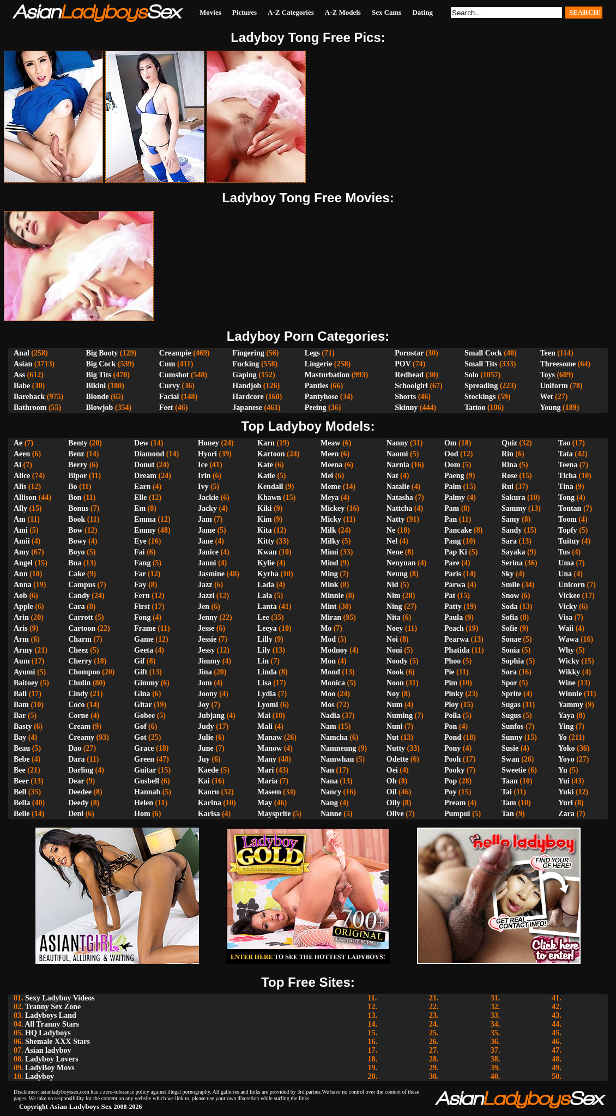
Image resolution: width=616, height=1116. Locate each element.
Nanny (397, 443)
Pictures (244, 12)
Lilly (265, 639)
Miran (331, 617)
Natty (395, 519)
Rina (509, 465)
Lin (263, 661)
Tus (564, 552)
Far (140, 574)
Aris (21, 628)
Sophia (513, 661)
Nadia (330, 715)
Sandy (512, 530)
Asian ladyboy (48, 1050)
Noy (393, 694)
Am (20, 519)
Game (144, 639)
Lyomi (267, 705)
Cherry (80, 661)
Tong (566, 497)
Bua (74, 563)
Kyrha (268, 574)
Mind (330, 563)
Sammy (514, 508)
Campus (81, 585)
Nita (393, 617)
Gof (140, 726)
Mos (328, 705)
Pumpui (457, 814)
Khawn (269, 497)
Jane (205, 541)
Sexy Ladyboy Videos (60, 998)
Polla (452, 715)
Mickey (333, 508)
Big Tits (99, 375)
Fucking (245, 364)
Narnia (397, 465)
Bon (74, 497)
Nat (392, 476)
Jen (203, 606)
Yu (562, 770)
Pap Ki (455, 552)
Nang (329, 803)
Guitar (145, 770)
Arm (21, 639)
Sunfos (512, 726)
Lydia (266, 694)
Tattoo (474, 407)
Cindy (78, 694)
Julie (206, 737)
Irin (204, 476)
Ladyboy (39, 1076)
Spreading (481, 386)
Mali (265, 726)
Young (550, 407)
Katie (266, 476)
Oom (452, 465)
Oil (391, 792)
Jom (205, 683)
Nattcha (399, 508)
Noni (394, 650)
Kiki (264, 508)
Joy (203, 705)
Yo (562, 737)
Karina (209, 803)
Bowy (77, 541)
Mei (327, 476)
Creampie (175, 353)
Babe (22, 386)
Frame (145, 628)
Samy (511, 519)
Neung (397, 574)
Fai (139, 552)
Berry (77, 465)
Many (266, 759)
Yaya (566, 715)
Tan (508, 814)
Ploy (451, 705)
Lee (263, 617)
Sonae (511, 639)
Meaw (331, 443)
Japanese (247, 407)
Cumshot (174, 375)
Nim (393, 596)
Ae (18, 443)
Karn (266, 443)
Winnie (570, 694)
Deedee (80, 792)
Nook (395, 672)
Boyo (76, 552)
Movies (210, 12)
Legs (312, 353)
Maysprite (274, 814)
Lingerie (319, 364)
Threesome (558, 364)
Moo (328, 694)
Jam (205, 519)
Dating (422, 12)
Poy (450, 792)
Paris (452, 574)
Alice (22, 476)
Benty (77, 443)
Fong (142, 617)
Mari (265, 770)
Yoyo (566, 759)
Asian (23, 364)
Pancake (458, 530)
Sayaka (514, 552)
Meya (330, 497)
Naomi (397, 454)
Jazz (205, 585)
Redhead (409, 375)
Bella (22, 803)
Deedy (78, 803)
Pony (452, 748)
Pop (450, 781)
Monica (333, 683)
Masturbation (327, 375)
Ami (21, 530)
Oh (391, 781)
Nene (394, 552)
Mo (326, 628)
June (206, 748)
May (264, 803)
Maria (267, 781)
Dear (76, 781)
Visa (565, 617)
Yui (564, 781)
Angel (23, 563)
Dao (74, 748)
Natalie (398, 486)
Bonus (78, 508)
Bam (21, 705)
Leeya (267, 628)
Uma (566, 563)
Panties (317, 386)
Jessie (207, 639)
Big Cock (101, 364)
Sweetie (514, 770)
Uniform (553, 386)
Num (394, 705)
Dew (141, 443)
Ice (203, 465)
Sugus (511, 715)
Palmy (454, 497)
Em (140, 508)
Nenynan (401, 563)
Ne (390, 530)
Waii (565, 628)
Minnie (332, 596)
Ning (394, 606)
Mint (329, 606)
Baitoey (26, 683)
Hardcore (247, 397)
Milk (328, 530)
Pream (455, 803)
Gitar (143, 705)
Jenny (208, 617)
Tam (509, 803)
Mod (328, 639)
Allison (25, 497)
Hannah (147, 792)
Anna (23, 585)
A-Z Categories (291, 12)
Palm (452, 486)
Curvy (169, 386)
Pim (450, 683)
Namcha (334, 737)
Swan (511, 759)
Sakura (514, 497)
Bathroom (30, 407)
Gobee (144, 715)
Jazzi (206, 596)
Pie (449, 672)
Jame (206, 530)
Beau (22, 748)
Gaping (244, 375)
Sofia (510, 617)
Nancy (331, 792)
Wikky (569, 672)
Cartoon (81, 628)
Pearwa (456, 639)
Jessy (206, 650)
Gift (140, 672)
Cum (167, 364)
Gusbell (146, 781)
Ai (17, 465)
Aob (20, 596)
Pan (450, 519)
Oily (393, 803)
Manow (269, 748)
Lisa (264, 683)
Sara (509, 541)
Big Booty (102, 353)
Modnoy (334, 650)
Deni (75, 814)
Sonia (511, 650)
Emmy (145, 530)
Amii (22, 541)
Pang (452, 541)
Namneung (338, 748)
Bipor (77, 476)
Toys (547, 375)
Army (23, 650)
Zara (566, 814)
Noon (395, 683)
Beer (21, 781)
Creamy (81, 737)
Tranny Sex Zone (53, 1007)
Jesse (206, 628)
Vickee (569, 596)
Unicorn (571, 585)
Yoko (566, 748)
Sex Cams (387, 12)
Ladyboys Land (50, 1015)
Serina (512, 563)
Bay (20, 737)
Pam (451, 508)
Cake (76, 574)
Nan (327, 770)
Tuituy (568, 541)
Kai (204, 781)
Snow (511, 596)
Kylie (266, 563)
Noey (394, 628)
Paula (453, 617)
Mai (263, 715)
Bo (72, 486)
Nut (392, 737)
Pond (452, 737)
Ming (329, 574)
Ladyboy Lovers (51, 1059)
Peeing (316, 407)
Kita (264, 530)
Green (144, 759)
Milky (330, 541)
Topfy (567, 530)
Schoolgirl (411, 386)
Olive (395, 814)
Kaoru (208, 792)
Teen (547, 353)
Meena (331, 465)
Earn (142, 486)
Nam (328, 726)
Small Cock (483, 353)
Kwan (267, 552)
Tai (507, 792)
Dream (145, 476)
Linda (267, 672)
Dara (76, 759)
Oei (392, 770)
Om (450, 443)
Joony (208, 694)
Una (565, 574)
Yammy (570, 705)
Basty (23, 726)
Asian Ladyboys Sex (81, 1106)
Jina (205, 672)
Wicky (568, 661)
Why (566, 650)
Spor (509, 683)
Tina (565, 486)
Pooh (452, 759)
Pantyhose (321, 397)
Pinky (453, 694)
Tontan (569, 508)
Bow (75, 530)
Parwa (455, 585)
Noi (392, 639)
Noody (397, 661)
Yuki (565, 792)
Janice (208, 552)
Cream (79, 726)
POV (402, 364)
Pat (449, 596)
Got (140, 737)
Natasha (399, 497)
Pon (450, 726)
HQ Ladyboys (48, 1033)
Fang (142, 563)
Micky (331, 519)
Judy (206, 726)
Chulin (79, 683)
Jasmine (211, 574)
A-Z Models (343, 12)
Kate (265, 465)
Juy (204, 759)
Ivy (203, 486)
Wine (567, 683)
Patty (453, 606)
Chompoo (84, 672)
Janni (207, 563)
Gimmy (146, 683)
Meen (330, 454)
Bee (20, 770)
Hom (142, 814)
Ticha (567, 476)
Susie (510, 748)
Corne (78, 715)
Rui (508, 486)
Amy (21, 552)
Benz (76, 454)
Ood (451, 454)
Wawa (568, 639)
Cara (76, 606)
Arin (21, 617)
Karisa (209, 814)
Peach (454, 628)
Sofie (510, 628)
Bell (20, 792)
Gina (142, 694)
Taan (510, 781)
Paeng (454, 476)
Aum (22, 661)
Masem (269, 792)
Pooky (454, 770)
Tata (565, 454)
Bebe (22, 759)
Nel (391, 541)
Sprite (512, 694)
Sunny (512, 737)
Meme (331, 486)
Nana (329, 781)
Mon (328, 661)
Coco (76, 705)
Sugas (511, 705)
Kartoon (271, 454)
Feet (166, 407)
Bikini (96, 386)
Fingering (248, 353)
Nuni (394, 726)
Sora (509, 672)
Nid (392, 585)
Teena (567, 465)
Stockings (480, 397)
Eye (140, 541)
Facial (169, 397)
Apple (23, 606)
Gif (139, 661)
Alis (20, 486)
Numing (399, 715)
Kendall (270, 486)
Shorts (405, 397)
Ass (19, 375)
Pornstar (409, 353)
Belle (22, 814)
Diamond (149, 454)
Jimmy (209, 661)
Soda (510, 606)
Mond (330, 672)
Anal (21, 353)
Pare (452, 563)
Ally (20, 508)
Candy (79, 596)
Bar (20, 715)
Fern (142, 596)
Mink (330, 585)
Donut (144, 465)
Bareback (29, 397)
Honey (208, 443)
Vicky (567, 606)
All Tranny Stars (52, 1024)
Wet (546, 397)
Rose (509, 476)
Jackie (208, 497)
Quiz (509, 443)
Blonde (97, 397)
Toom (567, 519)
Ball (20, 694)
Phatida (457, 650)
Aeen (22, 454)
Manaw (269, 737)
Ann (21, 574)
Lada (265, 585)
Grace (144, 748)
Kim (264, 519)
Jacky (207, 508)
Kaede (208, 770)
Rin (508, 454)
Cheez (78, 650)
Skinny (406, 407)
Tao (564, 443)
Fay (140, 585)
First (142, 606)
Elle (140, 497)
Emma (145, 519)
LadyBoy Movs (50, 1068)
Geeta (143, 650)
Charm (80, 639)
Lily (263, 650)
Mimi (330, 552)
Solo (471, 375)
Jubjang (211, 715)
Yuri (565, 803)
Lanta (267, 606)
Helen (143, 803)
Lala (264, 596)
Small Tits (481, 364)
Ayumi (24, 672)
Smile (511, 585)
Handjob (246, 386)
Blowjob (99, 407)
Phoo (452, 661)
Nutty (395, 748)
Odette (397, 759)
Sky (508, 574)
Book (76, 519)
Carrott (80, 617)
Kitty (265, 541)
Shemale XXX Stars (57, 1041)
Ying (565, 726)
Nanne (331, 814)
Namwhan (337, 759)
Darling (80, 770)
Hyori (207, 454)
